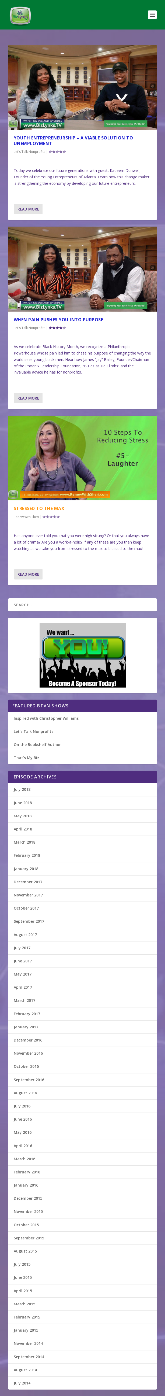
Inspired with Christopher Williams (46, 718)
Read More (28, 209)
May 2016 (22, 1132)
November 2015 (28, 1211)
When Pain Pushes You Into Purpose (58, 320)
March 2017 (24, 1000)
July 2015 (22, 1264)
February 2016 (27, 1172)
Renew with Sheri (26, 517)
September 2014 (29, 1356)
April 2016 (23, 1145)
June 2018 (23, 802)
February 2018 (27, 855)
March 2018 (24, 842)
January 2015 (26, 1330)
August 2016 (25, 1092)
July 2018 (22, 789)
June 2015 (23, 1277)
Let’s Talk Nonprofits (33, 731)
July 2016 (22, 1106)
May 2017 (22, 974)
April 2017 (23, 987)
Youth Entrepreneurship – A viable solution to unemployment (73, 140)
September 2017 (29, 921)
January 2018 (26, 868)
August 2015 (25, 1251)
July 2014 (22, 1383)
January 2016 (26, 1185)
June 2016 (23, 1119)
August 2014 (25, 1369)
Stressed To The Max (39, 508)
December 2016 (28, 1040)
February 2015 (27, 1317)
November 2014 (28, 1343)
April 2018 (23, 829)
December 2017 (28, 881)
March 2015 (24, 1303)
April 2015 (23, 1290)
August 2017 (25, 934)
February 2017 (27, 1013)
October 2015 (26, 1224)
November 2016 (28, 1053)
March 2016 (24, 1158)
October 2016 (26, 1066)
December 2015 (28, 1198)
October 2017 (26, 908)
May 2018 (22, 815)
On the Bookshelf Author (37, 744)
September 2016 (29, 1079)
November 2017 (28, 895)
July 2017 (22, 947)
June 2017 (23, 960)
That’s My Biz (26, 757)
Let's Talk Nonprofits (29, 151)
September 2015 (29, 1237)
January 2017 (26, 1026)
